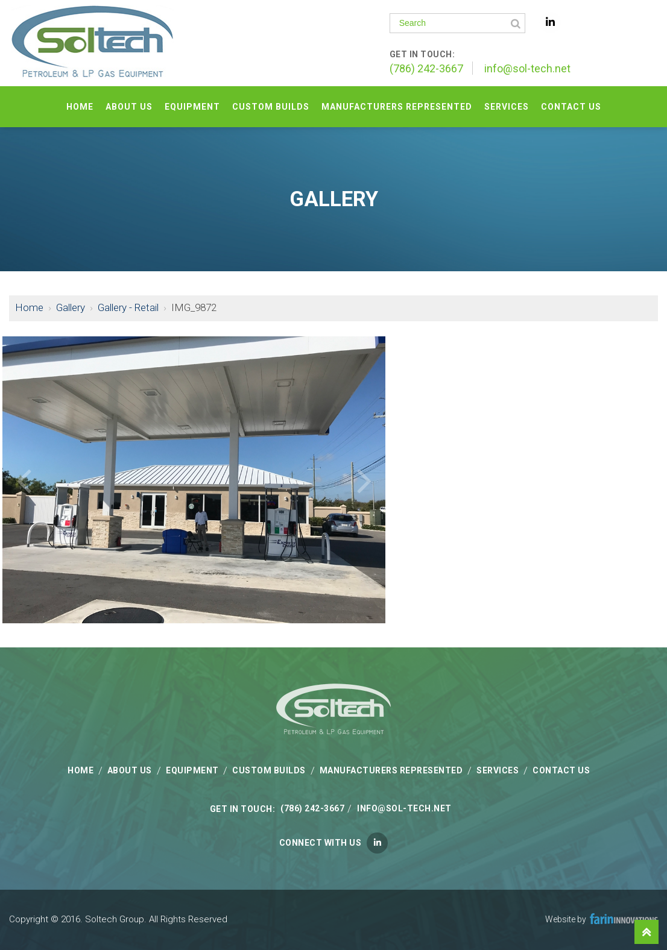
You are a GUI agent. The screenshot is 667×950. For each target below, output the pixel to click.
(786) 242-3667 (426, 68)
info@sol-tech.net (527, 68)
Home (29, 307)
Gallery (70, 307)
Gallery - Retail (128, 307)
